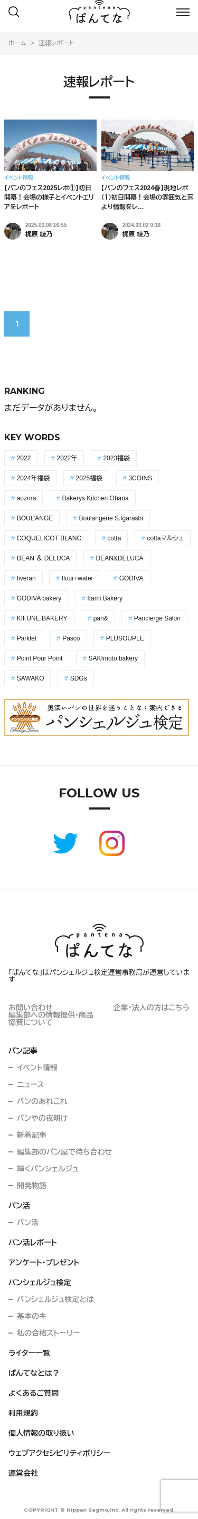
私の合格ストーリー (48, 1333)
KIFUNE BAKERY (42, 618)
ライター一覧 (29, 1353)
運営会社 (23, 1473)
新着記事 (31, 1135)
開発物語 (31, 1185)
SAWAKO (30, 678)
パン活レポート (32, 1242)
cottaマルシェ (165, 538)
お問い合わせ (30, 1007)
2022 (24, 458)
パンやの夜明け (42, 1118)
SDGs (78, 678)
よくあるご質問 (33, 1393)
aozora (26, 498)
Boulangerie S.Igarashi (111, 518)
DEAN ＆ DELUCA (43, 558)
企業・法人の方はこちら (152, 1007)
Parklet (26, 638)
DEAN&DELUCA (120, 558)
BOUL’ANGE (35, 518)
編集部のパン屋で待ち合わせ (64, 1152)
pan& (100, 618)
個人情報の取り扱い (41, 1433)
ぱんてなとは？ (34, 1373)
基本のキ (31, 1316)
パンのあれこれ (42, 1101)
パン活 (19, 1205)
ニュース (30, 1084)
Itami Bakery (104, 598)
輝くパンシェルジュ (48, 1168)
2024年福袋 (33, 478)
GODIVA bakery (39, 598)
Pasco (71, 638)
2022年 (67, 458)
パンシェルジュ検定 (39, 1282)
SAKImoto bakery (113, 658)
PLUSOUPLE (125, 638)
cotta (114, 538)
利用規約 (23, 1413)
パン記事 (22, 1051)
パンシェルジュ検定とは (55, 1299)
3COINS (140, 478)
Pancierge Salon (157, 618)
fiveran (26, 578)
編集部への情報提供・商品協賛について (50, 1019)
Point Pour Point (40, 658)
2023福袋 (116, 458)
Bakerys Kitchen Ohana (95, 498)
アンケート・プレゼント (43, 1262)
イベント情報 (37, 1067)
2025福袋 (89, 478)
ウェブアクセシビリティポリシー (59, 1453)
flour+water (77, 578)
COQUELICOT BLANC (49, 538)
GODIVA (131, 578)
